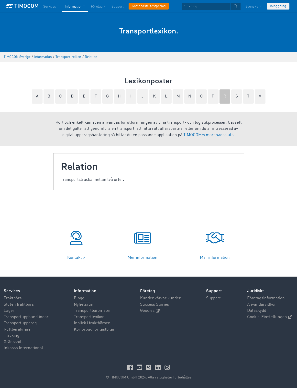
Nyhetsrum (84, 304)
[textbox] (211, 6)
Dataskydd (256, 311)
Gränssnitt (13, 342)
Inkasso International (23, 348)
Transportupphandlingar (26, 317)
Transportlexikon (89, 317)
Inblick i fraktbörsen (92, 323)
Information (85, 291)
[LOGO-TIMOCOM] (22, 6)
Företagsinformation (266, 298)
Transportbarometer (92, 311)
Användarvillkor (261, 304)
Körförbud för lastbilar (94, 329)
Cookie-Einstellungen (269, 317)
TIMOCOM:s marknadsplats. (209, 135)
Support (213, 298)
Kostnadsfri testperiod (149, 6)
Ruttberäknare (17, 329)
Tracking (11, 336)
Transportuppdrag (20, 323)
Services (12, 291)
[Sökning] (206, 6)
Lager (9, 311)
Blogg (79, 298)
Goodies (150, 311)
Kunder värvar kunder (160, 298)
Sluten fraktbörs (19, 304)
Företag (147, 291)
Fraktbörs (13, 298)
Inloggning (278, 6)
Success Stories (154, 304)
